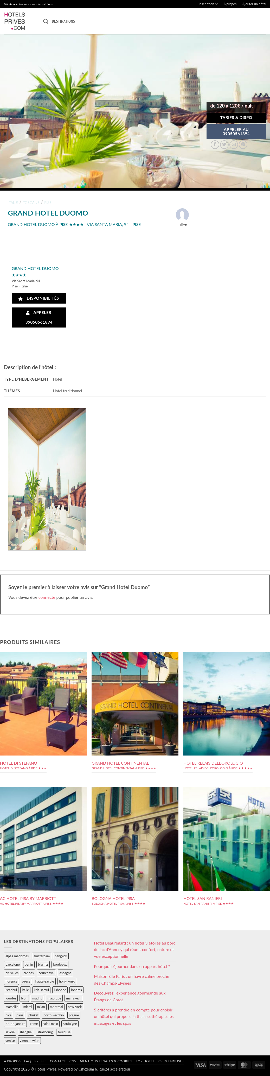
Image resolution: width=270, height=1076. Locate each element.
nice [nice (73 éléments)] (8, 1015)
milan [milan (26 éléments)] (41, 1007)
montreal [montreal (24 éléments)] (56, 1007)
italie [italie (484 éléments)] (25, 990)
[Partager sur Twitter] (224, 144)
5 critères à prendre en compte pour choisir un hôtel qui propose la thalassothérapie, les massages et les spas (134, 1016)
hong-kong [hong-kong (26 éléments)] (67, 981)
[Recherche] (45, 21)
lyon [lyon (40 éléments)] (24, 998)
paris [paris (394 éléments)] (19, 1015)
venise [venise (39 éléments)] (10, 1041)
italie (13, 202)
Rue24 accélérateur (114, 1069)
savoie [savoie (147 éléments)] (10, 1032)
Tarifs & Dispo (236, 117)
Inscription (208, 4)
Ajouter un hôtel (254, 4)
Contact (58, 1061)
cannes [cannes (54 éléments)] (28, 973)
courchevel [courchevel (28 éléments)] (46, 973)
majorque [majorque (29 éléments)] (54, 998)
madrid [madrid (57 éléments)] (37, 998)
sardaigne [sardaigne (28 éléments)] (70, 1024)
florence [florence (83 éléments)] (11, 981)
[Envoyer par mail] (233, 144)
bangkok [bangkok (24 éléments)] (61, 956)
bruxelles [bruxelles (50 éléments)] (11, 973)
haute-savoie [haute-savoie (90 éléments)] (44, 981)
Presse (40, 1061)
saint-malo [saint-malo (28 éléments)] (50, 1024)
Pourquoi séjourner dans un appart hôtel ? (132, 966)
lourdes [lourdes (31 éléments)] (10, 998)
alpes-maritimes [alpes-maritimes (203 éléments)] (17, 956)
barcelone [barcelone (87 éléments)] (12, 964)
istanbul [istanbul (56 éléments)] (11, 990)
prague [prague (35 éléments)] (74, 1015)
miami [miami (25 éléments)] (27, 1007)
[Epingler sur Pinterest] (243, 144)
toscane (31, 202)
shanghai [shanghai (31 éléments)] (26, 1032)
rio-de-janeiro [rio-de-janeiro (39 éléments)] (15, 1024)
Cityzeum (86, 1069)
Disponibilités (38, 298)
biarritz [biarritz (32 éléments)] (43, 964)
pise (48, 202)
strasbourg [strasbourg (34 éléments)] (45, 1032)
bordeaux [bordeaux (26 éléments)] (60, 964)
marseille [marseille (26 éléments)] (11, 1007)
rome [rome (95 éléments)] (34, 1024)
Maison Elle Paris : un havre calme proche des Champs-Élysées (131, 979)
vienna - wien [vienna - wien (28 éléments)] (29, 1041)
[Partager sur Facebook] (215, 144)
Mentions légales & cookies (106, 1061)
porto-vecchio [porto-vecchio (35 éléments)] (53, 1015)
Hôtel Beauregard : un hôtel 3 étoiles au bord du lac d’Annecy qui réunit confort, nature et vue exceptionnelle (135, 949)
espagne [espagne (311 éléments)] (65, 973)
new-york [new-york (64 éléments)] (75, 1007)
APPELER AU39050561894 (236, 131)
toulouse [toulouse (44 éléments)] (64, 1032)
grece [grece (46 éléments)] (26, 981)
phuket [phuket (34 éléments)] (33, 1015)
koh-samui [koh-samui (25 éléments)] (41, 990)
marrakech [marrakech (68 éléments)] (73, 998)
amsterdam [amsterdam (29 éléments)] (42, 956)
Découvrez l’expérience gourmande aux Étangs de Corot (129, 996)
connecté (46, 597)
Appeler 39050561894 (39, 317)
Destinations (63, 21)
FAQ (27, 1061)
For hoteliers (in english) (160, 1061)
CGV (72, 1061)
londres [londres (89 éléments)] (76, 990)
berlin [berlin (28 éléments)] (29, 964)
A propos (229, 4)
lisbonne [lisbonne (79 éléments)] (60, 990)
